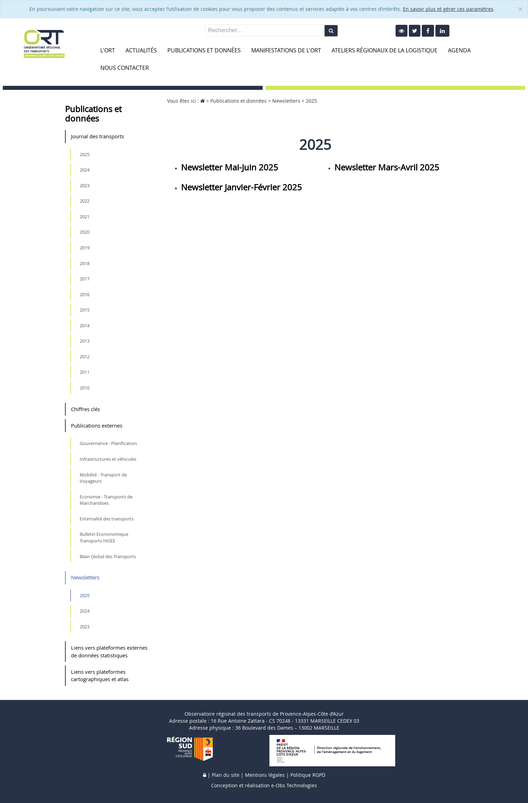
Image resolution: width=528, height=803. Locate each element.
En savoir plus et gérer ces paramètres (448, 9)
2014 (84, 325)
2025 (84, 154)
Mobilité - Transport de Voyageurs (103, 478)
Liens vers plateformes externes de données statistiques (109, 651)
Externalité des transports (106, 519)
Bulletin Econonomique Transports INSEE (104, 537)
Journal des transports (97, 136)
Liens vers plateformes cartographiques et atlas (100, 675)
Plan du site (225, 775)
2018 (84, 263)
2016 (84, 294)
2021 (84, 216)
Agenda (459, 50)
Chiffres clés (85, 409)
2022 (84, 201)
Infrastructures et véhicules (108, 459)
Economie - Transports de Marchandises (106, 500)
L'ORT (107, 50)
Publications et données (204, 50)
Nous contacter (124, 68)
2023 (84, 185)
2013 (84, 341)
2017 (84, 279)
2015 (84, 310)
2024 (84, 170)
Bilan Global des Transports (108, 556)
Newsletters (85, 577)
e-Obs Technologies (294, 785)
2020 (84, 232)
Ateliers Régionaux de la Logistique (384, 50)
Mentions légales (265, 775)
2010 (84, 388)
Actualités (141, 50)
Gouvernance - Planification (108, 443)
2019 (84, 247)
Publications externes (96, 425)
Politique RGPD (307, 775)
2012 (84, 356)
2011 (84, 372)
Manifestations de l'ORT (286, 50)
